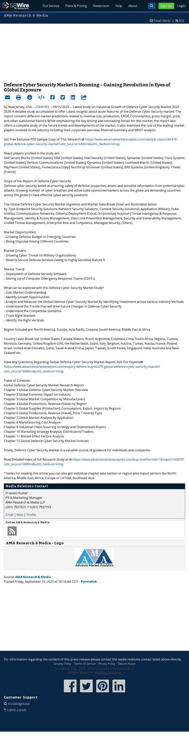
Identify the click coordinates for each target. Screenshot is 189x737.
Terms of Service (85, 663)
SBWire (15, 5)
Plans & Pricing (76, 6)
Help (118, 6)
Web (20, 515)
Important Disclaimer (108, 672)
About (132, 6)
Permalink (89, 581)
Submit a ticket (16, 710)
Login (181, 6)
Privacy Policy (107, 663)
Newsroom (101, 6)
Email (9, 515)
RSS (181, 21)
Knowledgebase (19, 704)
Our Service (51, 6)
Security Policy (62, 663)
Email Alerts (162, 21)
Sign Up (166, 6)
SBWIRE (42, 107)
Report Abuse (127, 663)
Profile (31, 515)
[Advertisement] (94, 51)
